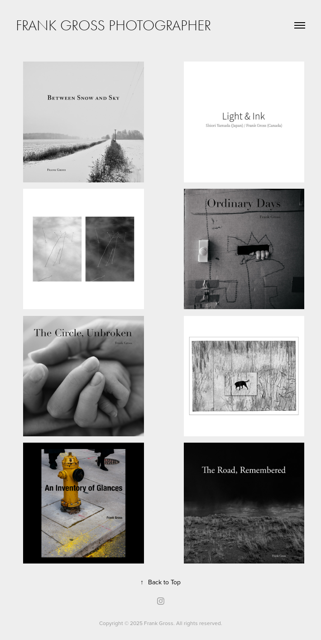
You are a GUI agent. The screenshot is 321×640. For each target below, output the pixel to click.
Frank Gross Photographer (113, 25)
